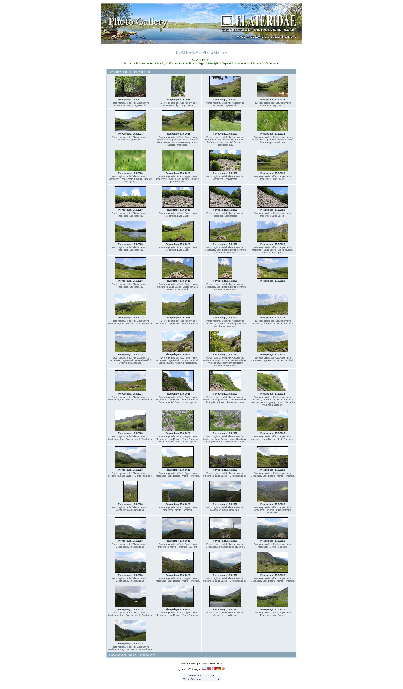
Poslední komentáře (181, 63)
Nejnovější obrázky (153, 63)
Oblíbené (255, 63)
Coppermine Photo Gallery (208, 663)
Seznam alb (130, 63)
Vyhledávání (272, 63)
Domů (194, 60)
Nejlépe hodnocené (234, 63)
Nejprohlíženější (208, 63)
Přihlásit (207, 60)
